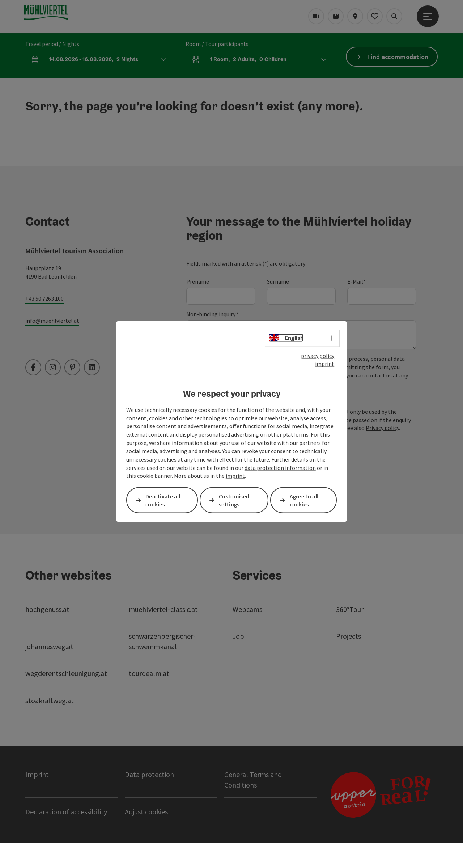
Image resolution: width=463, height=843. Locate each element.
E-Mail (356, 281)
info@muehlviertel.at (52, 320)
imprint (324, 363)
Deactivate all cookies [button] (162, 500)
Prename (197, 281)
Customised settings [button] (234, 500)
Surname (278, 281)
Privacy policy (382, 427)
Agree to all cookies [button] (304, 500)
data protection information (280, 467)
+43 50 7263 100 (44, 298)
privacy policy (317, 355)
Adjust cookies (146, 811)
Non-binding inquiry (212, 314)
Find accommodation (397, 57)
